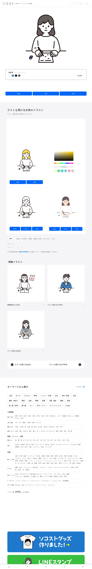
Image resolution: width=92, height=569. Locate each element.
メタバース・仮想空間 (22, 476)
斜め (35, 426)
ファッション (48, 460)
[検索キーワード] (77, 3)
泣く (38, 431)
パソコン (18, 480)
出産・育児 (18, 456)
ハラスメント (27, 467)
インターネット (46, 480)
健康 (61, 400)
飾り (23, 485)
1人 (54, 239)
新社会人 (35, 467)
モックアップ (30, 485)
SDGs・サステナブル (21, 474)
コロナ (76, 456)
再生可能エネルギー (36, 474)
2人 (20, 422)
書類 (26, 460)
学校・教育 (65, 395)
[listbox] (63, 156)
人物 (10, 238)
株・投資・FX (19, 469)
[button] (9, 76)
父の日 (53, 444)
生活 (74, 395)
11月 (63, 440)
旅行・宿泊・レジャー (62, 463)
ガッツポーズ (50, 431)
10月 (59, 440)
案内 (57, 431)
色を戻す (80, 75)
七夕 (22, 446)
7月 (48, 440)
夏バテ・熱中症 (32, 458)
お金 (56, 395)
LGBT (25, 416)
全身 (16, 426)
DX (59, 474)
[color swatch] (55, 170)
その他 (67, 405)
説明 (61, 431)
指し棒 (70, 431)
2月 (30, 440)
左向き (46, 426)
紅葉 (42, 446)
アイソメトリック (55, 405)
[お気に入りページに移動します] (64, 566)
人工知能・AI (34, 476)
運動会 (17, 446)
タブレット (25, 480)
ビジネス (27, 395)
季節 (35, 395)
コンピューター (57, 480)
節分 (33, 444)
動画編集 (66, 480)
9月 (55, 440)
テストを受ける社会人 (23, 364)
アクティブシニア (72, 458)
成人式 (28, 444)
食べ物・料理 (13, 405)
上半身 (24, 239)
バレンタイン (40, 444)
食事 (65, 456)
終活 (38, 456)
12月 (67, 440)
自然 (30, 400)
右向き (40, 426)
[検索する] (86, 3)
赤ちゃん (70, 416)
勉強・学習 (37, 239)
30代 (38, 416)
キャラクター (22, 463)
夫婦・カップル (37, 422)
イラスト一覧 (80, 386)
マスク (24, 458)
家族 (29, 422)
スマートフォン (35, 480)
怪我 (56, 456)
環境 (23, 400)
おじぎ (43, 431)
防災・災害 (63, 476)
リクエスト (47, 239)
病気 (52, 456)
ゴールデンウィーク (62, 444)
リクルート (43, 467)
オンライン (66, 467)
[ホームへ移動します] (9, 566)
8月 (52, 440)
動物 (36, 400)
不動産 (27, 469)
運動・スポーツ (43, 458)
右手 (57, 426)
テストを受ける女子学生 (58, 364)
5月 (41, 440)
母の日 (47, 444)
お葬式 (43, 456)
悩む (20, 431)
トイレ (31, 460)
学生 (22, 418)
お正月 (17, 444)
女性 (18, 239)
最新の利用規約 (23, 251)
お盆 (30, 446)
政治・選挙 (45, 463)
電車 (73, 463)
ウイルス (18, 458)
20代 (33, 416)
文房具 (21, 460)
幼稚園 (77, 416)
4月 (37, 440)
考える (25, 431)
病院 (48, 456)
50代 (47, 416)
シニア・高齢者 (62, 416)
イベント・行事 (46, 395)
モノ (31, 405)
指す (65, 431)
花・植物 (34, 463)
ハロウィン (36, 446)
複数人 (24, 422)
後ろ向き (52, 426)
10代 (29, 416)
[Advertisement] (46, 86)
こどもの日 (73, 444)
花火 (26, 446)
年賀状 (23, 444)
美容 (68, 400)
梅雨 (79, 444)
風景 (28, 463)
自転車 (78, 463)
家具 (81, 458)
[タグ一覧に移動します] (46, 566)
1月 (27, 440)
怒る (34, 431)
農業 (41, 476)
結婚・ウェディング (29, 456)
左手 (61, 426)
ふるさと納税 (65, 474)
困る (30, 431)
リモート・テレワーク (55, 467)
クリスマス (48, 446)
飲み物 (70, 456)
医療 (43, 400)
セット (44, 485)
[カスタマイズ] (83, 566)
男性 (16, 416)
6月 (44, 440)
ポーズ (18, 395)
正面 (30, 239)
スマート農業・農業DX (51, 476)
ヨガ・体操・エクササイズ (57, 458)
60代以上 (53, 416)
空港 (52, 463)
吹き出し (18, 485)
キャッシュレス (58, 460)
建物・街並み (13, 400)
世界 (39, 463)
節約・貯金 (67, 460)
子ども (17, 418)
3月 (34, 440)
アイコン (38, 485)
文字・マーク (41, 405)
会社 (20, 467)
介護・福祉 (52, 400)
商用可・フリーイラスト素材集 (23, 3)
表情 (16, 431)
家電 (16, 460)
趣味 (82, 460)
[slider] (63, 163)
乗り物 (24, 405)
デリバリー (76, 460)
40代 (42, 416)
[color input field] (64, 167)
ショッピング (38, 460)
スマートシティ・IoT (50, 474)
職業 (16, 467)
